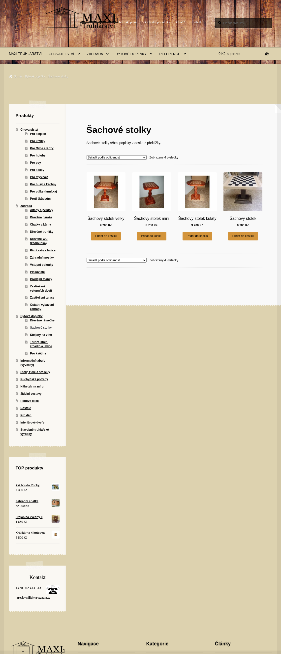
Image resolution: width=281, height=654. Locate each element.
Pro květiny (38, 353)
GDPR (180, 22)
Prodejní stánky (41, 279)
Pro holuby (38, 155)
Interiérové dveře (32, 422)
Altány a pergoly (41, 210)
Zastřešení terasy (42, 297)
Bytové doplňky (131, 54)
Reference (169, 54)
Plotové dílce (29, 401)
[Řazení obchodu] (117, 157)
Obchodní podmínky (157, 22)
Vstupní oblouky (41, 265)
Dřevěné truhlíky (41, 231)
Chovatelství (61, 54)
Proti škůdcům (40, 198)
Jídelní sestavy (30, 393)
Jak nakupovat (127, 22)
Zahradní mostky (42, 257)
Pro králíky (37, 141)
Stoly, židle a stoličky (35, 372)
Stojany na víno (41, 335)
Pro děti (25, 415)
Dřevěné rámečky (42, 320)
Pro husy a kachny (43, 184)
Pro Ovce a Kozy (42, 148)
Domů (18, 76)
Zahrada (95, 54)
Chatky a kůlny (40, 224)
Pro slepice (38, 134)
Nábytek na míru (31, 386)
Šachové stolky (41, 327)
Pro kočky (37, 170)
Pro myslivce (39, 177)
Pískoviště (37, 272)
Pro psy (35, 162)
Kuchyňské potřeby (34, 379)
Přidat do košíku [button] (106, 236)
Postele (25, 408)
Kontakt (196, 22)
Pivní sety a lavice (43, 250)
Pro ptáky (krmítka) (43, 191)
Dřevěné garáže (41, 217)
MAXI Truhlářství (25, 54)
